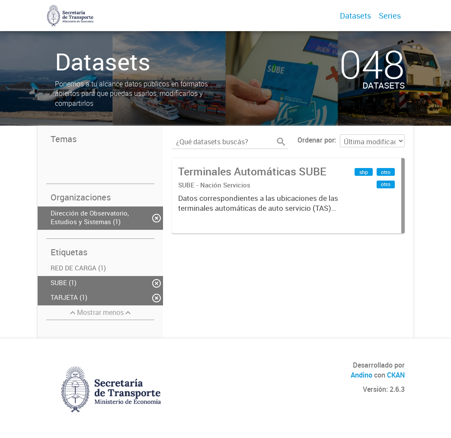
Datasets (355, 15)
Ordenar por (315, 140)
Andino (361, 375)
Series (390, 15)
